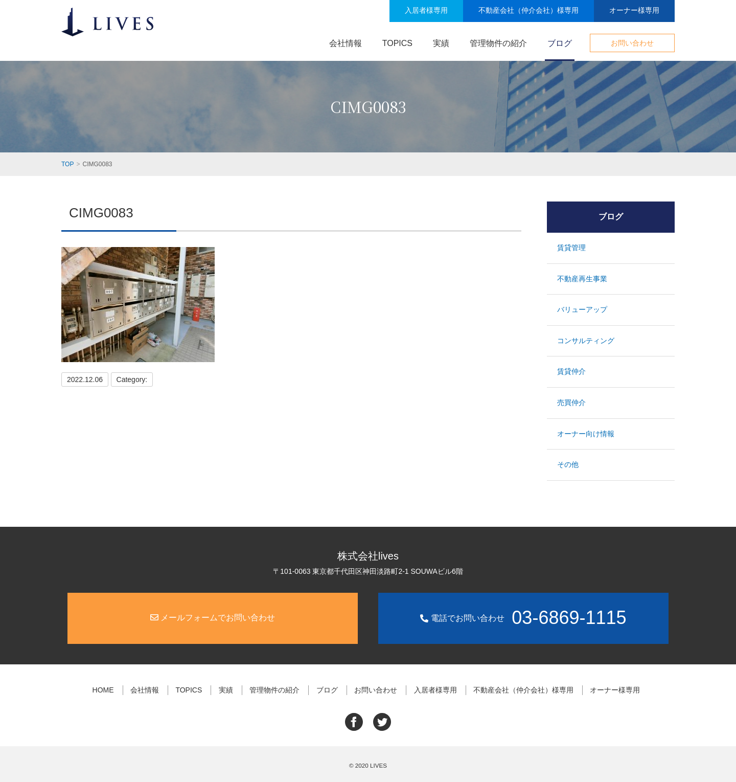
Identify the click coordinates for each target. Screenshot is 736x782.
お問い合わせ (632, 43)
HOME (103, 690)
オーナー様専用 (634, 10)
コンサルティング (585, 341)
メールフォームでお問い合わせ (212, 617)
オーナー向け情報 (585, 434)
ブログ (559, 43)
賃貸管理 (571, 247)
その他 (568, 464)
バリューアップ (582, 309)
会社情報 (345, 43)
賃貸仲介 (571, 371)
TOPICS (397, 43)
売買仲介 (571, 402)
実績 (441, 43)
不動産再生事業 (582, 279)
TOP (67, 164)
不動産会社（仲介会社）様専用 (528, 10)
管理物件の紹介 (498, 43)
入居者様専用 (426, 10)
